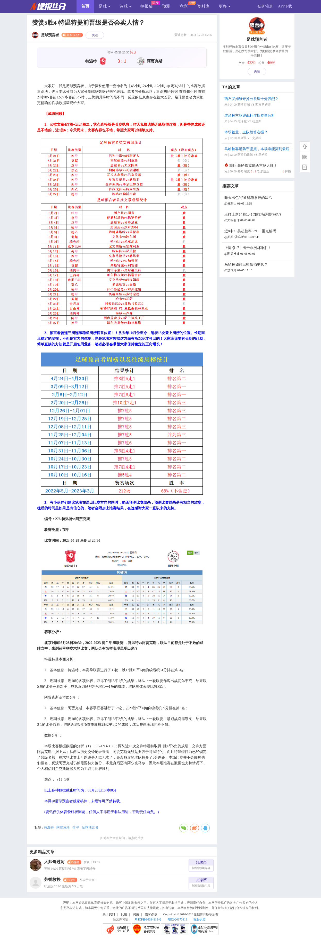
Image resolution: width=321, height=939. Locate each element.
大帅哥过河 (54, 862)
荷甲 (75, 827)
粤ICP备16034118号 (148, 919)
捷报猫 (146, 6)
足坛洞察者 (257, 32)
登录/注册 (265, 6)
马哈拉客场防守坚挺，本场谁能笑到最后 (257, 152)
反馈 (124, 914)
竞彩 (184, 6)
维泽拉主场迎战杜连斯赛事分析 (257, 119)
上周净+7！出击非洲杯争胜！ (257, 251)
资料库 (203, 6)
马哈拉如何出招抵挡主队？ (257, 268)
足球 (104, 6)
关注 (95, 35)
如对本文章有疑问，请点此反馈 (121, 838)
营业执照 (199, 919)
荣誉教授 (52, 879)
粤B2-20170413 (177, 919)
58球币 (201, 866)
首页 (85, 6)
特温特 (49, 827)
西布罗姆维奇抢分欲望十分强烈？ (257, 102)
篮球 (125, 6)
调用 (136, 914)
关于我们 (109, 914)
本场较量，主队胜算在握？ (257, 135)
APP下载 (285, 6)
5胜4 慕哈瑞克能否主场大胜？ (257, 169)
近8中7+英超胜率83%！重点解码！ (257, 234)
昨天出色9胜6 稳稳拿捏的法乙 (257, 201)
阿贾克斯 (63, 827)
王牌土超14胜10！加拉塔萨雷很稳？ (257, 218)
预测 (166, 6)
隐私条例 (151, 914)
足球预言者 (90, 827)
